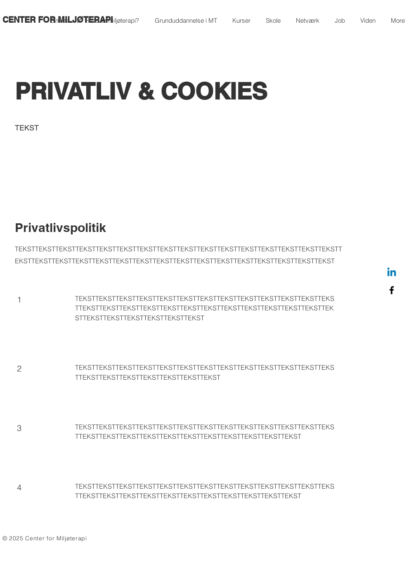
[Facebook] (391, 290)
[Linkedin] (391, 272)
